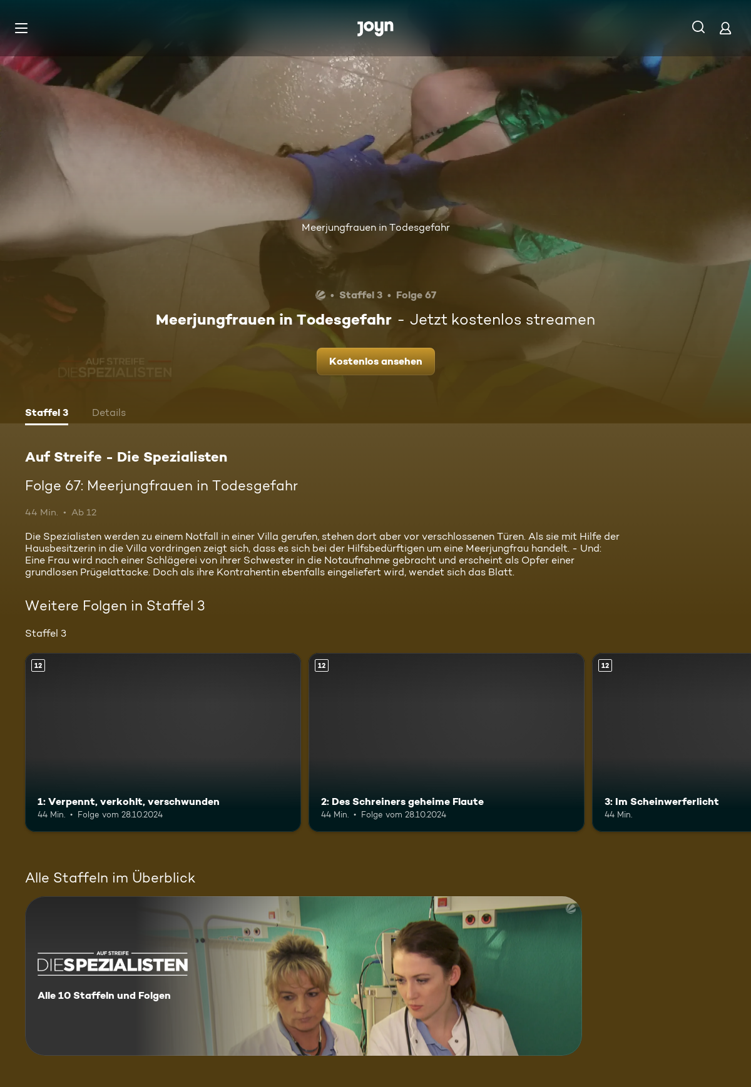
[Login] (725, 28)
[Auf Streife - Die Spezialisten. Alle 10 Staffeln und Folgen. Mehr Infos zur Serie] (303, 976)
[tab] (47, 414)
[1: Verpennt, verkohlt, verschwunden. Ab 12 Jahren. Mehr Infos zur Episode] (163, 742)
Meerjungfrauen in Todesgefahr (376, 227)
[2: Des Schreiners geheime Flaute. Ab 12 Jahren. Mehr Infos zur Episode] (447, 742)
